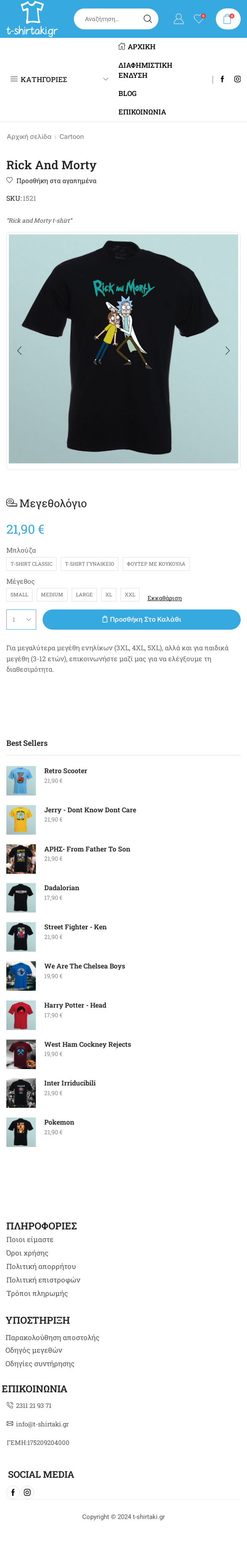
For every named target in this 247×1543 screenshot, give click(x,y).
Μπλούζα (21, 549)
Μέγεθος (20, 581)
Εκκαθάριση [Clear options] (165, 598)
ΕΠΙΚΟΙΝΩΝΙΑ (142, 112)
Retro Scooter (65, 770)
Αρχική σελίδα (29, 137)
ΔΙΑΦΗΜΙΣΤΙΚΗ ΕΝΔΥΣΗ (145, 70)
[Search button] (148, 19)
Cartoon (71, 137)
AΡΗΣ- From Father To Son (87, 848)
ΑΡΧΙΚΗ (137, 46)
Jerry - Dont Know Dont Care (90, 809)
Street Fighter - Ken (75, 926)
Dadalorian (61, 887)
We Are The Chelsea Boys (84, 965)
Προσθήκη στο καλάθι (145, 619)
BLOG (127, 93)
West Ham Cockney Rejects (87, 1044)
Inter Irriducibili (70, 1082)
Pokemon (59, 1121)
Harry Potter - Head (75, 1004)
